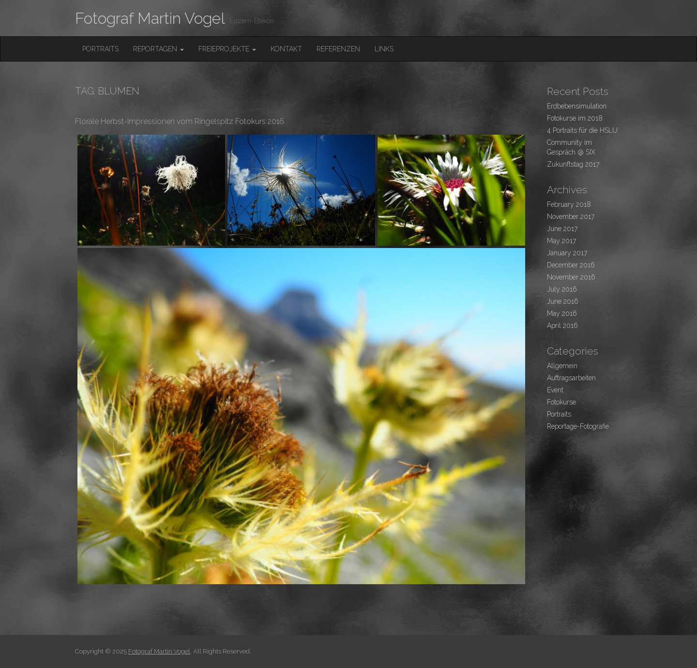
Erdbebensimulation (576, 106)
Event (555, 390)
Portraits (100, 49)
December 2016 (571, 265)
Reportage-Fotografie (578, 426)
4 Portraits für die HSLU (582, 130)
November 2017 (570, 216)
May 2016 (562, 313)
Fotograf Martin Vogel (150, 18)
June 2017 (562, 229)
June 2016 (562, 301)
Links (384, 49)
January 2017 (567, 253)
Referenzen (338, 49)
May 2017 (561, 241)
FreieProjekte (227, 49)
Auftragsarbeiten (571, 378)
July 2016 (562, 289)
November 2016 (571, 277)
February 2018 (569, 204)
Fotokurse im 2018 (575, 118)
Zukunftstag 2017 (573, 164)
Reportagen (158, 49)
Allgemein (562, 366)
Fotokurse (561, 402)
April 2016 (562, 325)
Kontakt (286, 49)
